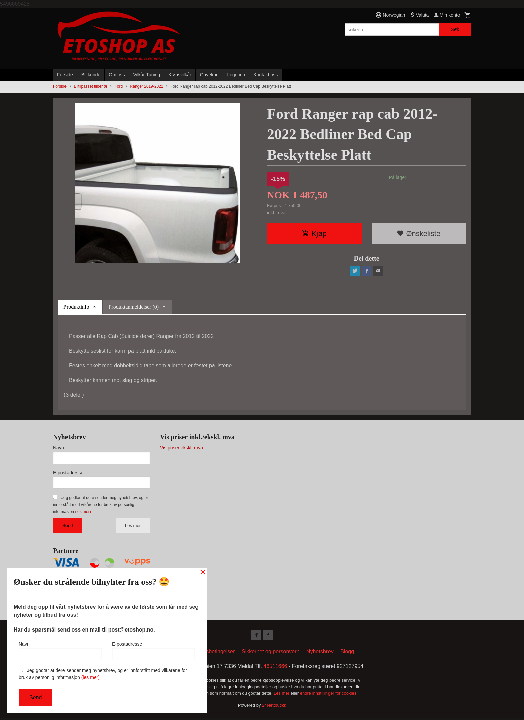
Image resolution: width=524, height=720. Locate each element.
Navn (60, 649)
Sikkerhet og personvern (270, 653)
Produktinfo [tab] (76, 307)
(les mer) (83, 512)
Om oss (117, 74)
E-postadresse (153, 649)
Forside (65, 74)
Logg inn (236, 74)
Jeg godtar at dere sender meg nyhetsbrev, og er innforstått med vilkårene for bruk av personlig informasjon (100, 505)
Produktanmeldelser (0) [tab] (133, 307)
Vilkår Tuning (146, 74)
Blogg (347, 653)
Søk (455, 29)
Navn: (59, 448)
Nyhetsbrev (320, 653)
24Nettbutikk (274, 706)
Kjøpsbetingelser (215, 653)
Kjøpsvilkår (179, 74)
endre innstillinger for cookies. (329, 694)
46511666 (275, 668)
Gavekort (209, 74)
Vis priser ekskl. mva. (182, 448)
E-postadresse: (69, 473)
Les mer (133, 526)
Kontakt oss (265, 74)
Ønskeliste (418, 233)
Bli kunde (91, 74)
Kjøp (314, 233)
